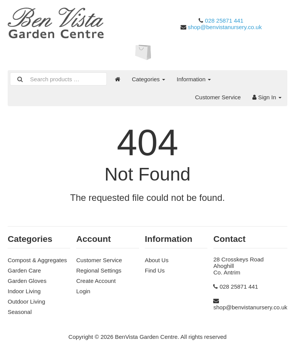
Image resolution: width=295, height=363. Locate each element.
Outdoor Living (26, 301)
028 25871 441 (224, 20)
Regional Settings (98, 270)
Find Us (155, 270)
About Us (157, 260)
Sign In (267, 97)
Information (194, 79)
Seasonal (20, 312)
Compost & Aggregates (37, 260)
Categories (148, 79)
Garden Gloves (27, 281)
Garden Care (24, 270)
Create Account (96, 281)
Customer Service (218, 97)
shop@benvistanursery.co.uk (225, 27)
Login (83, 291)
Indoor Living (24, 291)
